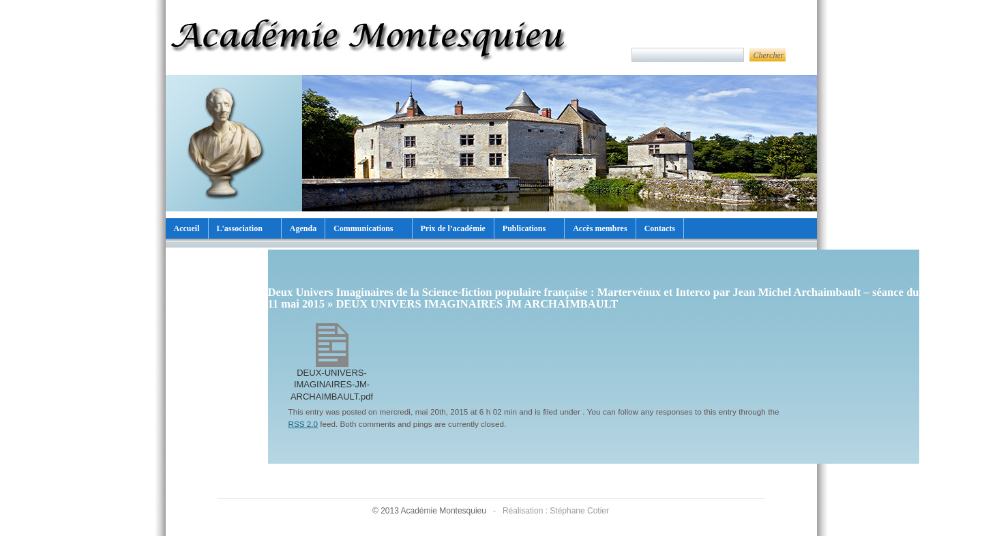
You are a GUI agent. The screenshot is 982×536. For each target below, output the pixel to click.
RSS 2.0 (303, 423)
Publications (524, 228)
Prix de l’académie (453, 228)
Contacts (659, 228)
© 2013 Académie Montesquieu (430, 511)
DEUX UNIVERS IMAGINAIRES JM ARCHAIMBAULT (477, 303)
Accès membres (600, 228)
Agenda (303, 228)
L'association (240, 228)
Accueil (187, 228)
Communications (363, 228)
